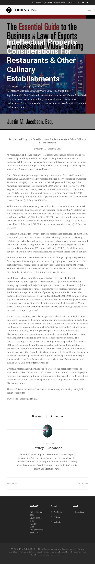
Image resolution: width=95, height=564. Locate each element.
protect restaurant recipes (28, 99)
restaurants (70, 99)
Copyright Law (43, 90)
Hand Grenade (40, 362)
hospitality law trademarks (73, 94)
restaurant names (53, 99)
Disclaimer (79, 512)
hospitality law (20, 94)
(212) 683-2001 (47, 2)
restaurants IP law (16, 103)
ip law (10, 99)
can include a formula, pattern (42, 306)
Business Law (27, 90)
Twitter (57, 517)
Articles (15, 90)
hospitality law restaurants (43, 94)
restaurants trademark (61, 103)
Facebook (58, 512)
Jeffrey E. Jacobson (37, 86)
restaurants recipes (37, 103)
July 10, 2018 (13, 86)
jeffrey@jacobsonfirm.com (64, 2)
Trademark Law (61, 90)
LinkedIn (57, 522)
